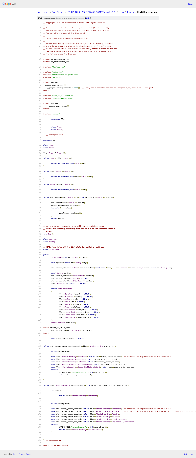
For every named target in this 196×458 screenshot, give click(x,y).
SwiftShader (58, 12)
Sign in (191, 4)
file (88, 18)
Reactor (130, 12)
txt (185, 454)
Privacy (22, 454)
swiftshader (43, 12)
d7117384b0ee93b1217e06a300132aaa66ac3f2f (91, 12)
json (192, 454)
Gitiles (15, 454)
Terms (28, 454)
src (122, 12)
